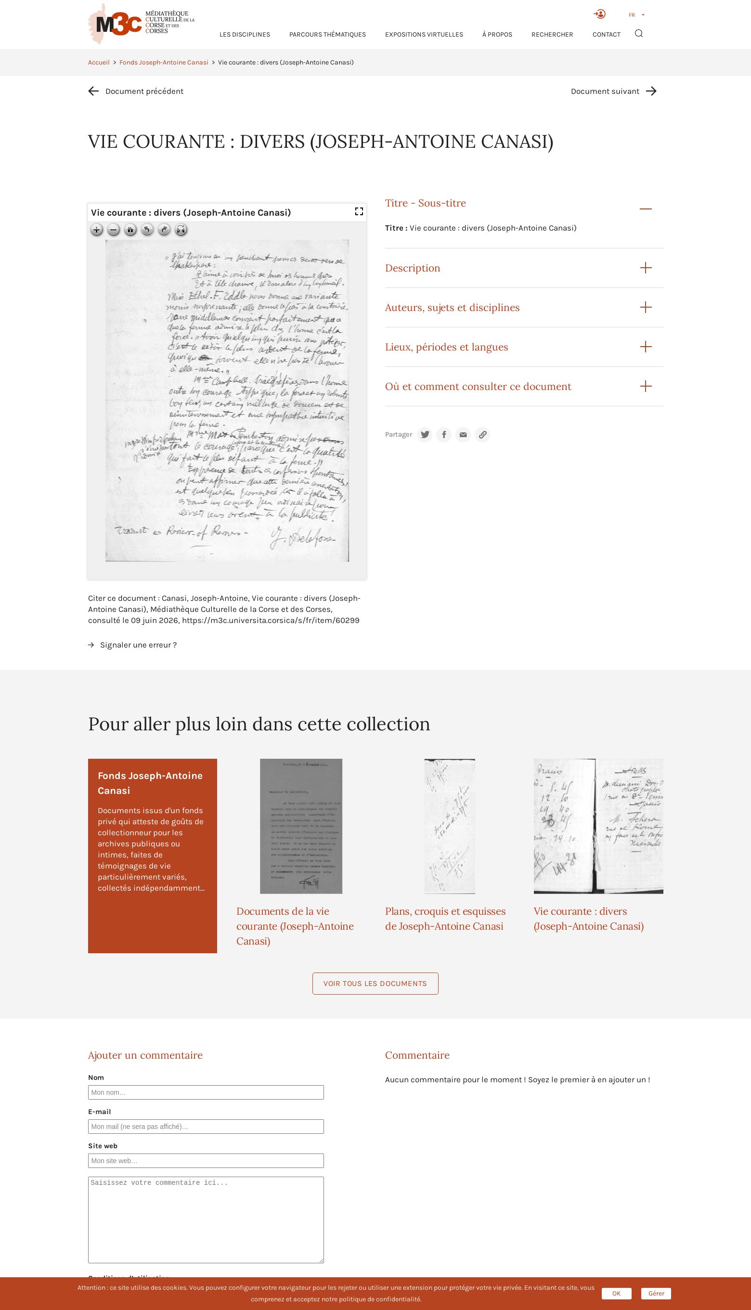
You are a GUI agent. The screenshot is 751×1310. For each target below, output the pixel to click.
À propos (497, 34)
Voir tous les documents (375, 983)
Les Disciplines (245, 34)
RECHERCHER (552, 34)
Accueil (99, 62)
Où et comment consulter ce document (478, 386)
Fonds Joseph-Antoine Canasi (163, 62)
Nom (96, 1077)
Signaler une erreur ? (138, 644)
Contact (607, 34)
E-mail (99, 1111)
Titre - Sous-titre (425, 202)
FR (632, 15)
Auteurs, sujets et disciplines (452, 307)
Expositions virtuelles (424, 34)
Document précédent (144, 91)
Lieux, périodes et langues (446, 346)
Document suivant (605, 91)
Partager (398, 434)
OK (616, 1293)
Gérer (656, 1293)
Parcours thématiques (327, 34)
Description (412, 267)
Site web (102, 1145)
